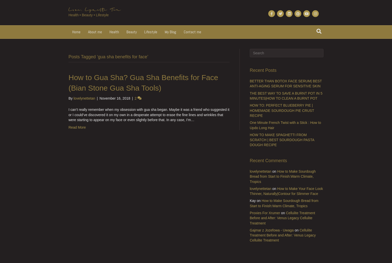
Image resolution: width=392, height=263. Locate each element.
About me (95, 32)
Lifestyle (150, 32)
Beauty (131, 32)
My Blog (170, 32)
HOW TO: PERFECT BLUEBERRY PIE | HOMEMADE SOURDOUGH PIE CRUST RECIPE (282, 110)
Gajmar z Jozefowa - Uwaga (272, 230)
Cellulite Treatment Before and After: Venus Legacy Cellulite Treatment (282, 218)
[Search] (319, 31)
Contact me (192, 32)
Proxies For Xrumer (265, 213)
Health (114, 32)
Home (76, 32)
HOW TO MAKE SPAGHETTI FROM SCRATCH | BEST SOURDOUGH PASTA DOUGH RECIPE (282, 140)
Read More (77, 127)
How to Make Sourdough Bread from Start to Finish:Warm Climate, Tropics (283, 176)
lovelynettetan (260, 171)
